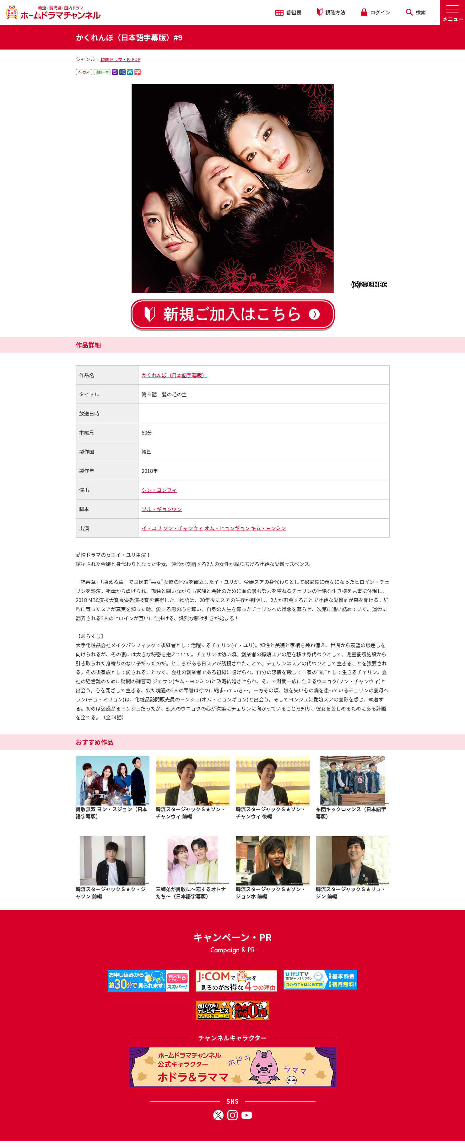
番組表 (288, 12)
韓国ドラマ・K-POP (120, 59)
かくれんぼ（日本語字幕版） (174, 375)
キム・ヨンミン (268, 528)
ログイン (375, 12)
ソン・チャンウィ (183, 528)
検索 (416, 12)
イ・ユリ (152, 528)
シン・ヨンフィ (159, 490)
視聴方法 (331, 12)
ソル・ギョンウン (162, 509)
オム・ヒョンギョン (227, 528)
